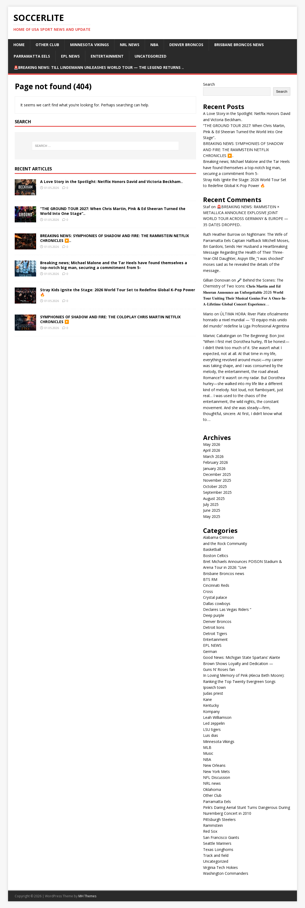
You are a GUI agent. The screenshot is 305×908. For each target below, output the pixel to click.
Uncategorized (150, 56)
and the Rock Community (225, 543)
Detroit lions (213, 627)
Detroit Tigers (215, 633)
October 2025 (215, 486)
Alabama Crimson (218, 537)
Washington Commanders (225, 873)
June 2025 (211, 510)
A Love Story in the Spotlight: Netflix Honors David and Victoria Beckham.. (111, 181)
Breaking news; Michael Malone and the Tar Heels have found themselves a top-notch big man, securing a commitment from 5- (113, 265)
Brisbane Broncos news (239, 44)
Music (208, 753)
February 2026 (215, 462)
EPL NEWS (70, 56)
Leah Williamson (217, 717)
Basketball (212, 549)
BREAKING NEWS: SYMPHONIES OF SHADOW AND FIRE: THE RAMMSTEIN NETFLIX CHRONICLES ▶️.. (114, 238)
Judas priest (213, 693)
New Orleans (214, 765)
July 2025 (211, 504)
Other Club (47, 44)
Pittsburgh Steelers (219, 819)
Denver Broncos (186, 44)
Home (19, 44)
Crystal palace (215, 597)
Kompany (211, 711)
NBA (154, 44)
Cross (208, 591)
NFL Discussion (216, 777)
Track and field (215, 855)
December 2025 (217, 474)
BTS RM (210, 579)
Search (209, 84)
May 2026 (211, 444)
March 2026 (213, 456)
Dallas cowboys (216, 603)
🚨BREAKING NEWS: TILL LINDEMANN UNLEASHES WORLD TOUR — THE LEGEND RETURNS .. (99, 67)
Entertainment (107, 56)
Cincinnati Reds (216, 585)
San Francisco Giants (221, 837)
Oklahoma (212, 789)
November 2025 (217, 480)
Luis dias (210, 735)
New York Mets (216, 771)
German (210, 651)
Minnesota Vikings (89, 44)
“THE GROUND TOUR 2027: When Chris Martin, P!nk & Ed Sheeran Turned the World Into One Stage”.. (112, 211)
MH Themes (87, 896)
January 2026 (214, 468)
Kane (207, 699)
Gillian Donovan (216, 280)
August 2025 (214, 498)
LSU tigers (212, 729)
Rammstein (213, 825)
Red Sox (210, 831)
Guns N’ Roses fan (219, 669)
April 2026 (211, 450)
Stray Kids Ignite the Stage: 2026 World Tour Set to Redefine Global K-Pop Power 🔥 (117, 292)
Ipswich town (214, 687)
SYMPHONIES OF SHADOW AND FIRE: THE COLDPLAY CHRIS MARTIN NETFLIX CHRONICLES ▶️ (110, 319)
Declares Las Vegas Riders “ (227, 609)
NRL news (129, 44)
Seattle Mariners (217, 843)
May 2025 (211, 516)
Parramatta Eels (32, 56)
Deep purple (213, 615)
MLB (207, 747)
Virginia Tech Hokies (220, 867)
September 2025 (217, 492)
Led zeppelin (214, 723)
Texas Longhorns (218, 849)
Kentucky (211, 705)
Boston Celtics (215, 555)
